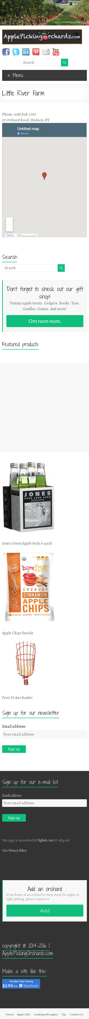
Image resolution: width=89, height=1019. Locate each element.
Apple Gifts (24, 1014)
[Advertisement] (44, 407)
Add (45, 910)
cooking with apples (46, 1014)
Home (10, 1014)
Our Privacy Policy (14, 850)
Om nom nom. (44, 321)
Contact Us (77, 1014)
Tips (63, 1014)
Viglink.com (45, 840)
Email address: (14, 726)
